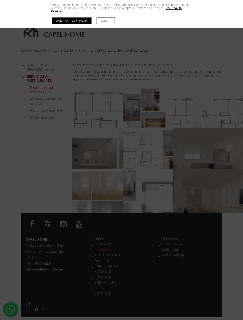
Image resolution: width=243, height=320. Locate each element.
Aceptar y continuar (71, 20)
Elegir (105, 20)
